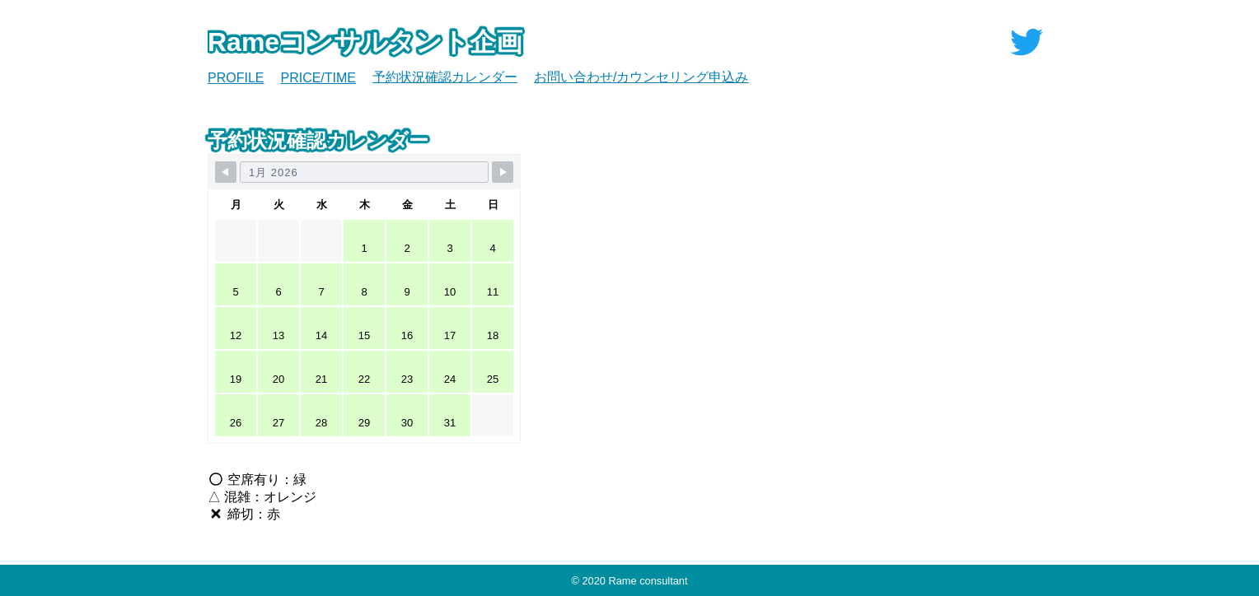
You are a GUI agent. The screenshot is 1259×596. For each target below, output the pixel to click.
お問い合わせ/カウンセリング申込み (641, 77)
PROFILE (236, 78)
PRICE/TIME (318, 78)
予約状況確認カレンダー (444, 77)
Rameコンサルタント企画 (365, 42)
